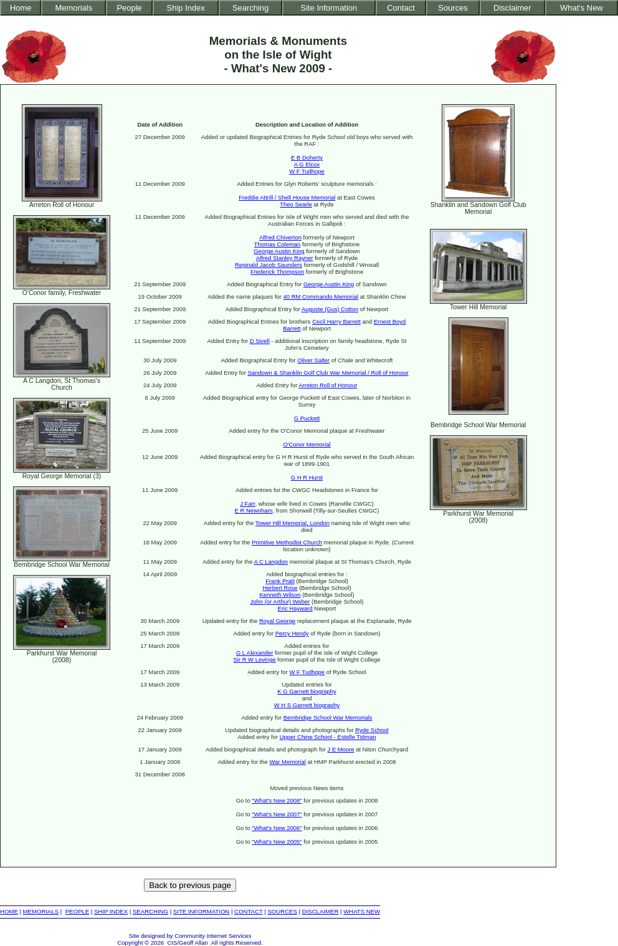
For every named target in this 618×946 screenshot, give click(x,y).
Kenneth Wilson (279, 594)
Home (21, 7)
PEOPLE (77, 911)
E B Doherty (307, 157)
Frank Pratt (280, 580)
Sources (453, 7)
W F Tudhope (307, 171)
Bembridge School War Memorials (328, 717)
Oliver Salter (313, 360)
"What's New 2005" (277, 841)
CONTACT (248, 911)
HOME (9, 911)
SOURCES (282, 911)
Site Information (329, 7)
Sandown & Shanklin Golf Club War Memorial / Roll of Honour (328, 372)
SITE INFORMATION (201, 911)
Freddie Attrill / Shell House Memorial (287, 197)
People (128, 7)
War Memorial (287, 761)
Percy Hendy (292, 633)
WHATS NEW (361, 911)
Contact (401, 7)
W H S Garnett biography (307, 705)
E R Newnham (254, 510)
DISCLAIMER (320, 911)
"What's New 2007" (277, 814)
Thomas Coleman (277, 244)
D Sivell (260, 340)
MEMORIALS (41, 911)
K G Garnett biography (306, 691)
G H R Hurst (307, 477)
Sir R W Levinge (255, 659)
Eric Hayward (295, 608)
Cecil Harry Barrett (336, 321)
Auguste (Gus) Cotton (330, 309)
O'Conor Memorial (306, 444)
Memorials (73, 7)
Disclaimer (512, 7)
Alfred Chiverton (280, 237)
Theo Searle (295, 204)
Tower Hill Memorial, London (292, 522)
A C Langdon (271, 561)
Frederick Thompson (277, 271)
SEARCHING (150, 911)
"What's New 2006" (277, 827)
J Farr (247, 503)
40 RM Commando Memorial (321, 296)
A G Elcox (307, 164)
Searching (250, 7)
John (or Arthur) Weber (280, 601)
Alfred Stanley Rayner (284, 257)
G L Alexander (254, 652)
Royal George (277, 620)
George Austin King (279, 251)
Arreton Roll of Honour (327, 385)
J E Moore (341, 749)
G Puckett (307, 418)
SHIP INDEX (111, 911)
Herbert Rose (279, 587)
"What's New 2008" (277, 800)
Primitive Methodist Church (287, 542)
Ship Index (186, 7)
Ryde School (372, 729)
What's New (581, 7)
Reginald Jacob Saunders (268, 264)
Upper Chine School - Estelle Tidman (328, 736)
